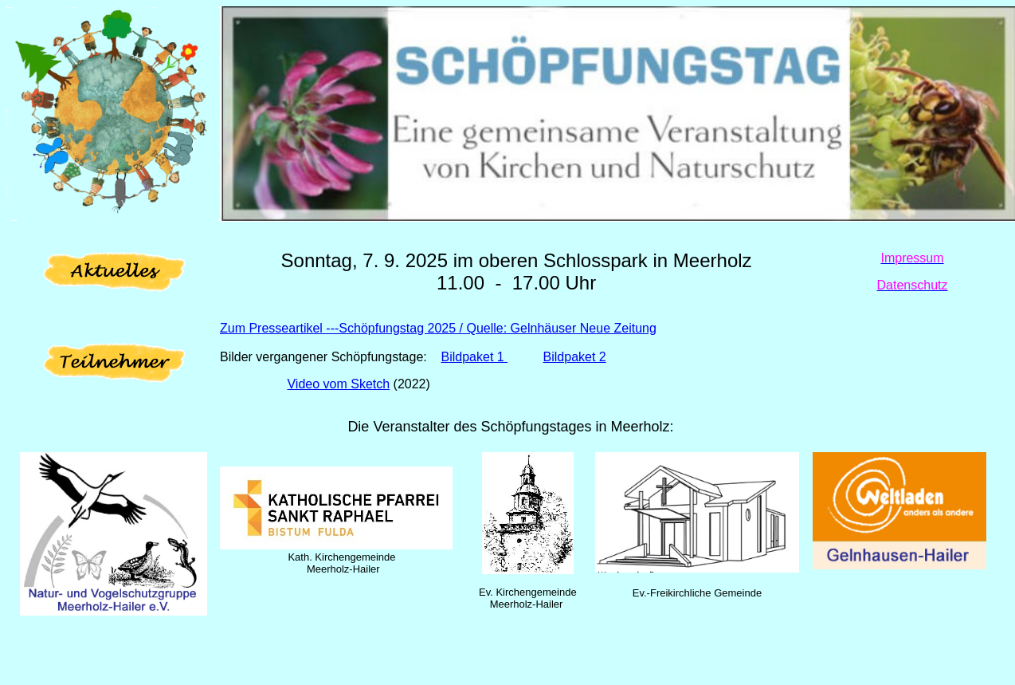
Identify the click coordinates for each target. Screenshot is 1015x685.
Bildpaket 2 (574, 357)
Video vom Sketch (338, 384)
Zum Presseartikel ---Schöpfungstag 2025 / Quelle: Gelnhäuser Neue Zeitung (438, 328)
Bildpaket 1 (474, 357)
